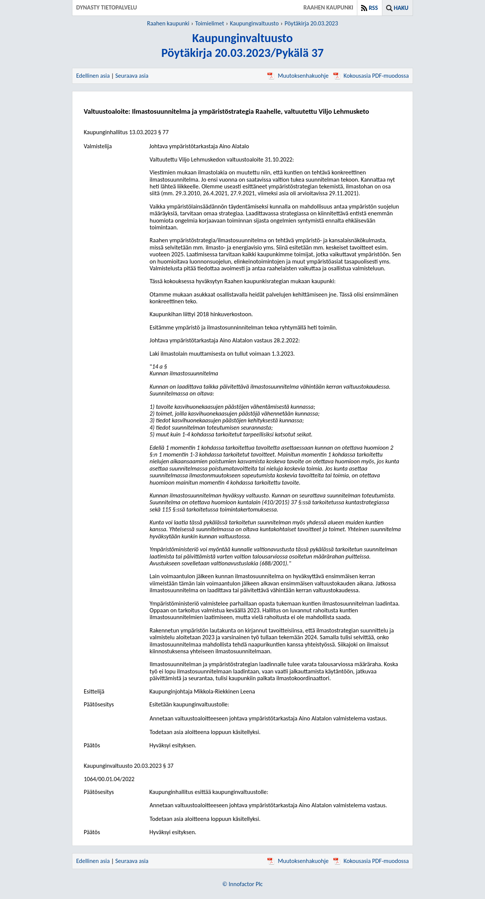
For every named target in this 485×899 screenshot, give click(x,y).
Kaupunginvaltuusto (254, 23)
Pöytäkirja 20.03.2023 (311, 23)
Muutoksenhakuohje (298, 75)
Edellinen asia (93, 75)
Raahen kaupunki (168, 23)
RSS (373, 7)
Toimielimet (209, 23)
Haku (401, 7)
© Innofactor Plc (242, 884)
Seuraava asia (132, 75)
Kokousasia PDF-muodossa (371, 75)
